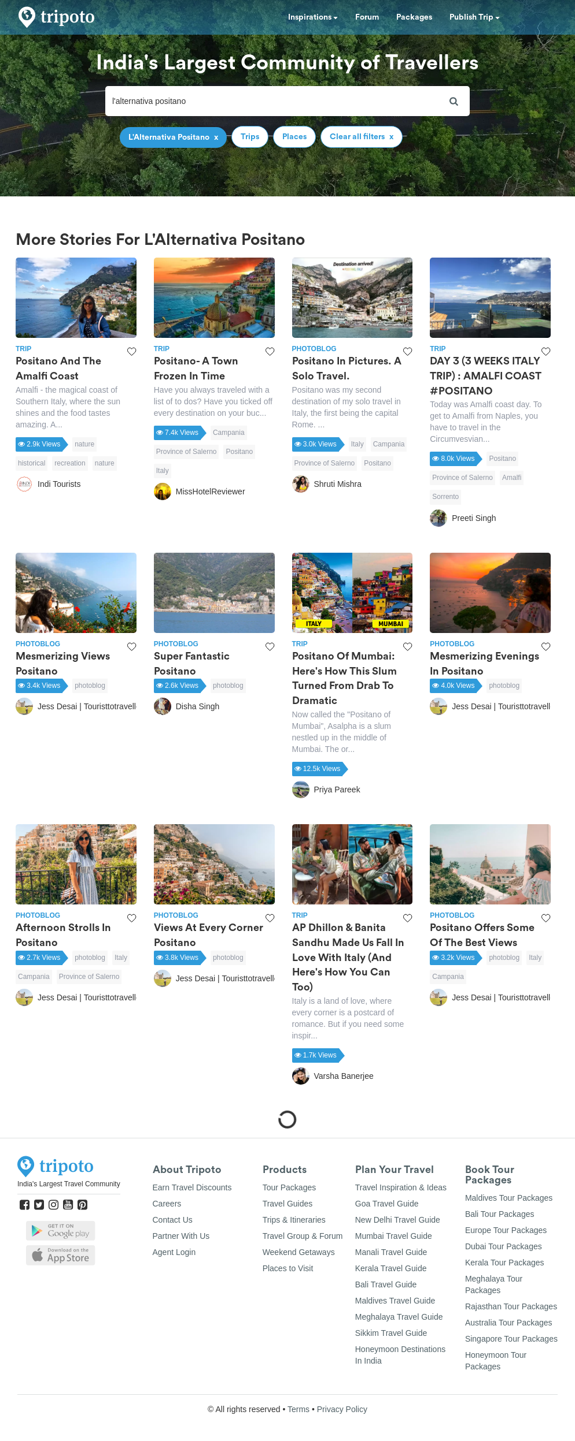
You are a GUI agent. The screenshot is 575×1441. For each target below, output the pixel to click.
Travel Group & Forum (303, 1236)
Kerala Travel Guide (391, 1268)
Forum (367, 17)
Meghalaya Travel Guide (399, 1316)
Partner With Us (181, 1236)
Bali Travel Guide (386, 1284)
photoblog (90, 686)
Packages (414, 17)
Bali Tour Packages (500, 1214)
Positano (239, 452)
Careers (167, 1203)
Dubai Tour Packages (503, 1246)
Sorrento (445, 497)
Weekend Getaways (299, 1252)
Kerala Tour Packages (504, 1262)
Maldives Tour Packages (508, 1197)
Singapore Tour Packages (511, 1338)
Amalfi (511, 478)
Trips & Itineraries (294, 1219)
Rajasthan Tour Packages (511, 1306)
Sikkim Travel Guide (391, 1333)
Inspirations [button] (313, 17)
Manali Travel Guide (391, 1252)
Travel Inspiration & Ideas (401, 1187)
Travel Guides (288, 1203)
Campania (229, 433)
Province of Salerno (186, 452)
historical (31, 463)
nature (84, 444)
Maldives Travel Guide (395, 1300)
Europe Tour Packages (506, 1230)
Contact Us (173, 1219)
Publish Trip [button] (474, 17)
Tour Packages (289, 1187)
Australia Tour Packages (508, 1322)
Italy (162, 471)
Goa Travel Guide (387, 1203)
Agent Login (174, 1252)
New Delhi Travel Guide (397, 1219)
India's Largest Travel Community (68, 1184)
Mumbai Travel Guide (393, 1236)
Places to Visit (288, 1268)
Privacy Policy (342, 1409)
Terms (298, 1409)
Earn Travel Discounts (192, 1187)
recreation (69, 463)
